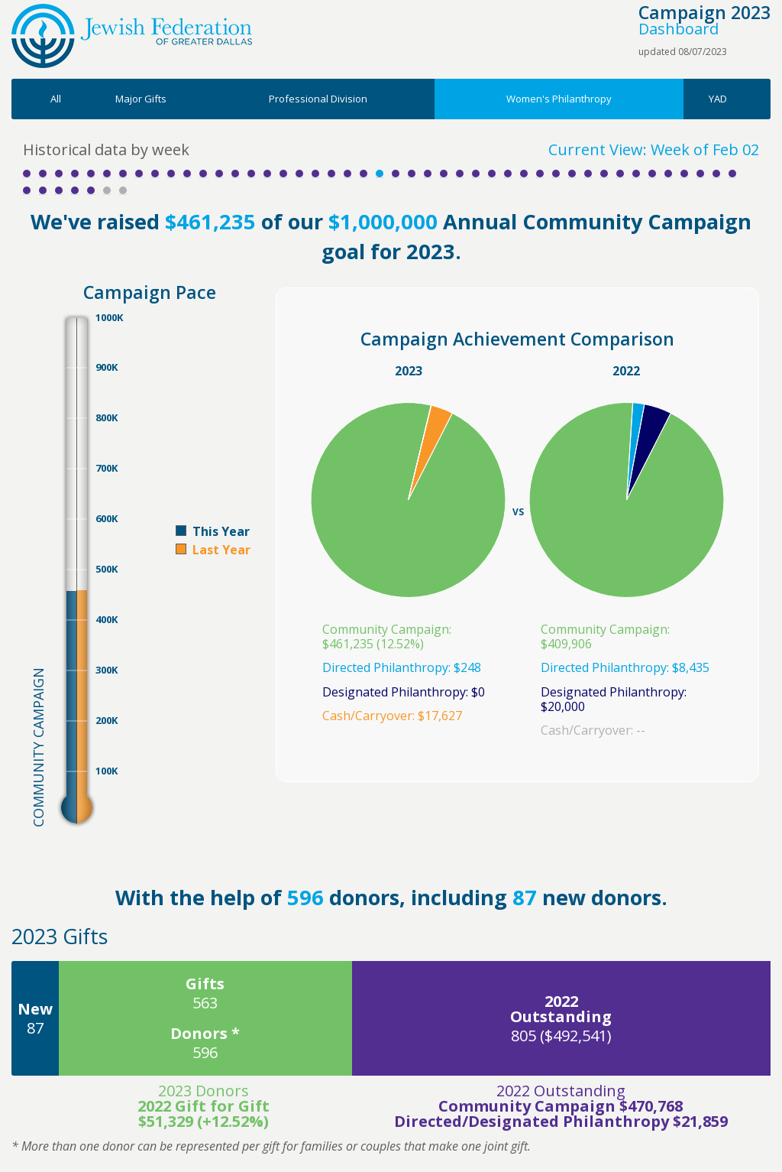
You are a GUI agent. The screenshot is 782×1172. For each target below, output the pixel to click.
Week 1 (27, 173)
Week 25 (411, 173)
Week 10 (171, 173)
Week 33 (540, 173)
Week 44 (716, 173)
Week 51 (107, 190)
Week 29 (476, 173)
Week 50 (91, 190)
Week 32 (524, 173)
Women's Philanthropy (559, 99)
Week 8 (139, 173)
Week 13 (219, 173)
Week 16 (267, 173)
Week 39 (636, 173)
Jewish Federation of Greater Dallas (131, 36)
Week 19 (315, 173)
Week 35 (572, 173)
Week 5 (91, 173)
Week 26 (427, 173)
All (55, 99)
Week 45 (732, 173)
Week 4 (75, 173)
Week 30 (492, 173)
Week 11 (187, 173)
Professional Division (318, 99)
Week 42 (684, 173)
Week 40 (652, 173)
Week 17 (283, 173)
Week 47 (43, 190)
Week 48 (59, 190)
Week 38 (620, 173)
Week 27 (444, 173)
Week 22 (363, 173)
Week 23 (379, 173)
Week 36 (588, 173)
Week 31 (508, 173)
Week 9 (155, 173)
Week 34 (556, 173)
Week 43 (700, 173)
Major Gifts (140, 99)
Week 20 (331, 173)
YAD (718, 99)
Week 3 (59, 173)
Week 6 (107, 173)
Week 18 (299, 173)
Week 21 (347, 173)
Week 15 (251, 173)
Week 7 (123, 173)
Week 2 (43, 173)
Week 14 (235, 173)
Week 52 (123, 190)
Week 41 (668, 173)
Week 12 (203, 173)
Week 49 (75, 190)
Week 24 (395, 173)
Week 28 (460, 173)
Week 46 (27, 190)
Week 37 (604, 173)
